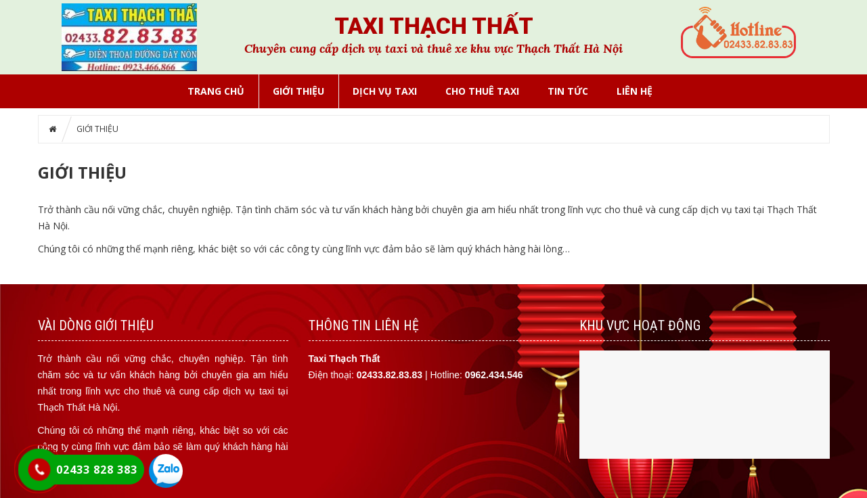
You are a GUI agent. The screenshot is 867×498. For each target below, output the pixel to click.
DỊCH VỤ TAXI (385, 91)
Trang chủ (215, 91)
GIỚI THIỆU (298, 91)
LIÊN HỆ (634, 91)
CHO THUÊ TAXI (482, 91)
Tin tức (568, 91)
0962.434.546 (494, 374)
